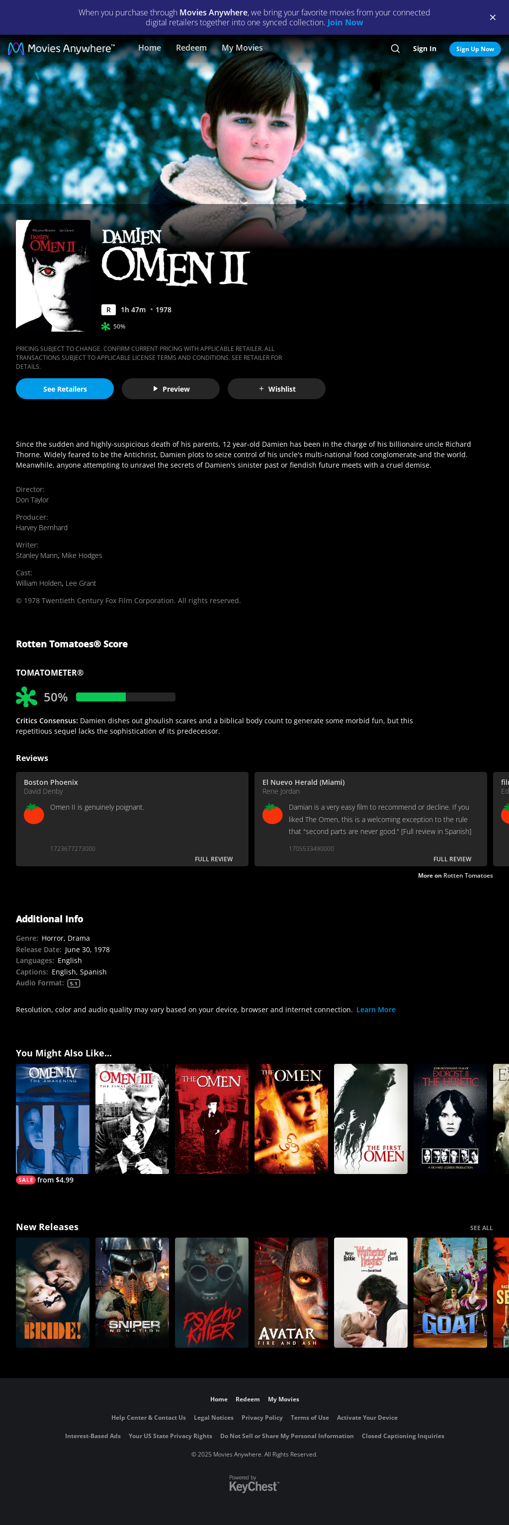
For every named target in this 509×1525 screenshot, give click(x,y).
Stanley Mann (37, 555)
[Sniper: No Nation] (132, 1293)
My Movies (242, 47)
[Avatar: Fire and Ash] (291, 1293)
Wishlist (277, 389)
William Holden (39, 583)
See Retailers (65, 389)
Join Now (345, 22)
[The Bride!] (52, 1293)
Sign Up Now (475, 49)
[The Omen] (212, 1119)
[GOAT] (450, 1293)
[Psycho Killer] (212, 1293)
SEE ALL (481, 1228)
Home (149, 47)
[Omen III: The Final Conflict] (132, 1119)
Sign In (424, 48)
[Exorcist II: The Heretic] (450, 1119)
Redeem (191, 47)
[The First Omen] (371, 1119)
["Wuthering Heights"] (371, 1293)
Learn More (376, 1009)
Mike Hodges (82, 555)
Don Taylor (32, 499)
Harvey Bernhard (42, 527)
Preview (171, 389)
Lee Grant (81, 583)
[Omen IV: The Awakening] (52, 1124)
